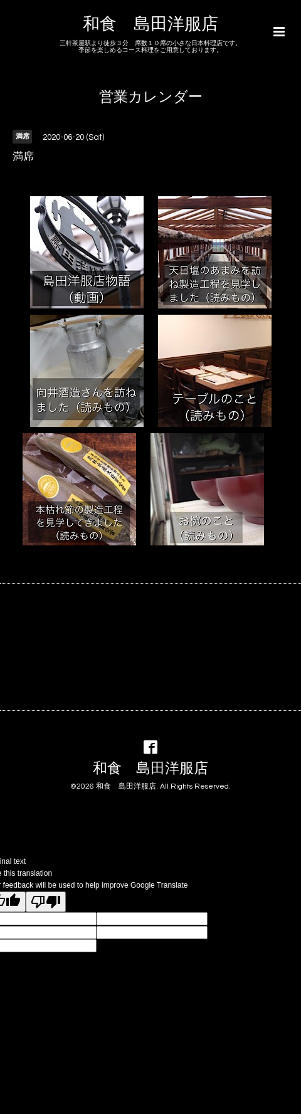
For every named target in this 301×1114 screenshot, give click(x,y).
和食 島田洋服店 (150, 24)
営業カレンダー (151, 97)
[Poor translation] (46, 901)
